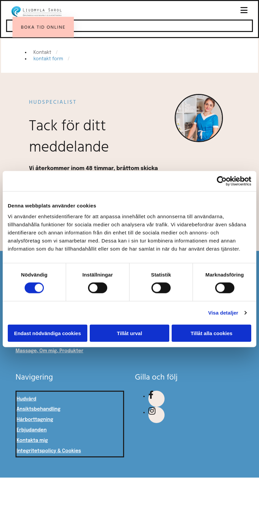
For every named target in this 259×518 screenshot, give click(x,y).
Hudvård (26, 399)
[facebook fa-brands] (150, 396)
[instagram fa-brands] (151, 412)
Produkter (71, 351)
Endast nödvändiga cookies (47, 333)
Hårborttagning (35, 419)
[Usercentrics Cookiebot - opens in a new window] (221, 181)
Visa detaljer (223, 313)
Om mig (48, 351)
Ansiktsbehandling (38, 409)
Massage (26, 351)
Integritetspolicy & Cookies (49, 451)
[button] (160, 10)
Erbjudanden (32, 430)
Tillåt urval (129, 333)
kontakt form (48, 59)
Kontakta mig (32, 440)
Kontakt (42, 52)
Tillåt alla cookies (211, 333)
